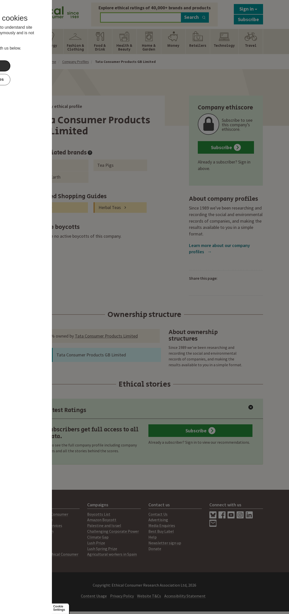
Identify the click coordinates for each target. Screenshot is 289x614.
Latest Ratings (61, 410)
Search (195, 17)
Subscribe (248, 19)
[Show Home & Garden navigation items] (149, 41)
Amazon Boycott (101, 519)
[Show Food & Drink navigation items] (100, 41)
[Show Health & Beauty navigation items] (124, 41)
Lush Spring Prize (102, 548)
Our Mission (36, 537)
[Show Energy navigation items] (51, 41)
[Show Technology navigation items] (224, 41)
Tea (43, 207)
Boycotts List (98, 514)
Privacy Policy (122, 595)
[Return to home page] (52, 13)
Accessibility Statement (185, 595)
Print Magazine (39, 519)
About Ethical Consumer (47, 514)
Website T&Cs (149, 595)
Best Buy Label (161, 531)
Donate (154, 548)
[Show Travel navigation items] (251, 41)
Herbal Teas (110, 207)
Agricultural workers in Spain (112, 554)
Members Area (38, 548)
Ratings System (39, 531)
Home (51, 61)
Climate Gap (98, 537)
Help (152, 537)
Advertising (158, 519)
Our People (36, 542)
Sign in (248, 9)
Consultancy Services (44, 525)
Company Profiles (75, 61)
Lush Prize (96, 542)
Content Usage (94, 595)
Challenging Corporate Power (113, 531)
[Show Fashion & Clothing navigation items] (75, 41)
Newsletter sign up (164, 542)
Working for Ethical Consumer (52, 554)
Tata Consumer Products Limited (106, 336)
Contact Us (158, 514)
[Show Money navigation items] (173, 41)
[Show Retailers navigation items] (198, 41)
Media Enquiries (161, 525)
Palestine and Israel (104, 525)
